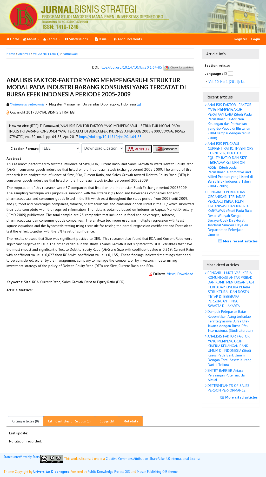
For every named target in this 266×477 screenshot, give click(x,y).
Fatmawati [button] (70, 54)
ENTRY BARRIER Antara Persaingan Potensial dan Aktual (227, 375)
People (50, 39)
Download (185, 273)
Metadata (130, 421)
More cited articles (240, 397)
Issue (101, 39)
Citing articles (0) (25, 421)
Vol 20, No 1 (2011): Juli (227, 81)
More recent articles (239, 241)
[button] (8, 112)
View (171, 273)
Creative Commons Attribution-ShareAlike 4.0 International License (153, 458)
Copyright (107, 421)
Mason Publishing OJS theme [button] (157, 471)
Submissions (77, 39)
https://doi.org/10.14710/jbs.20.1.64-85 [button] (110, 136)
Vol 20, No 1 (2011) (46, 54)
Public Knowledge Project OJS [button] (109, 471)
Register (240, 39)
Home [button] (10, 54)
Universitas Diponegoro (51, 471)
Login (255, 39)
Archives (24, 54)
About (30, 39)
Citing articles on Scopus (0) (69, 421)
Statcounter (11, 457)
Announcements (128, 39)
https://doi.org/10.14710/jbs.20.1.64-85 (131, 67)
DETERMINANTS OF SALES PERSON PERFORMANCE (228, 388)
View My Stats (29, 457)
